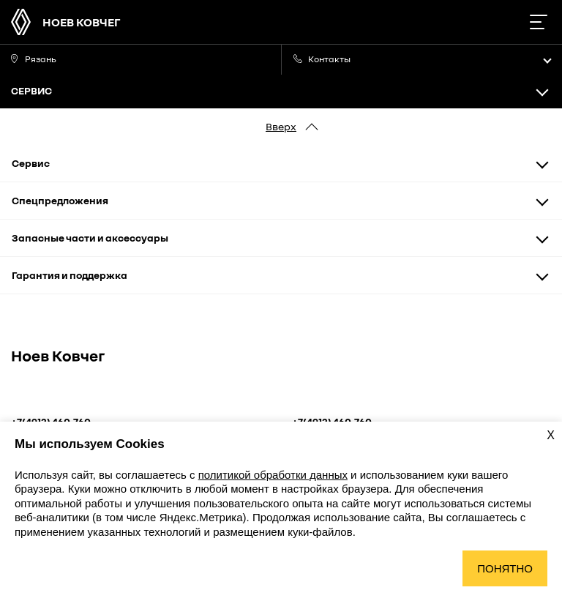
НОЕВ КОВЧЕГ (81, 22)
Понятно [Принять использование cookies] (505, 568)
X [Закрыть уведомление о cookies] (551, 435)
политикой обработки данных (273, 475)
